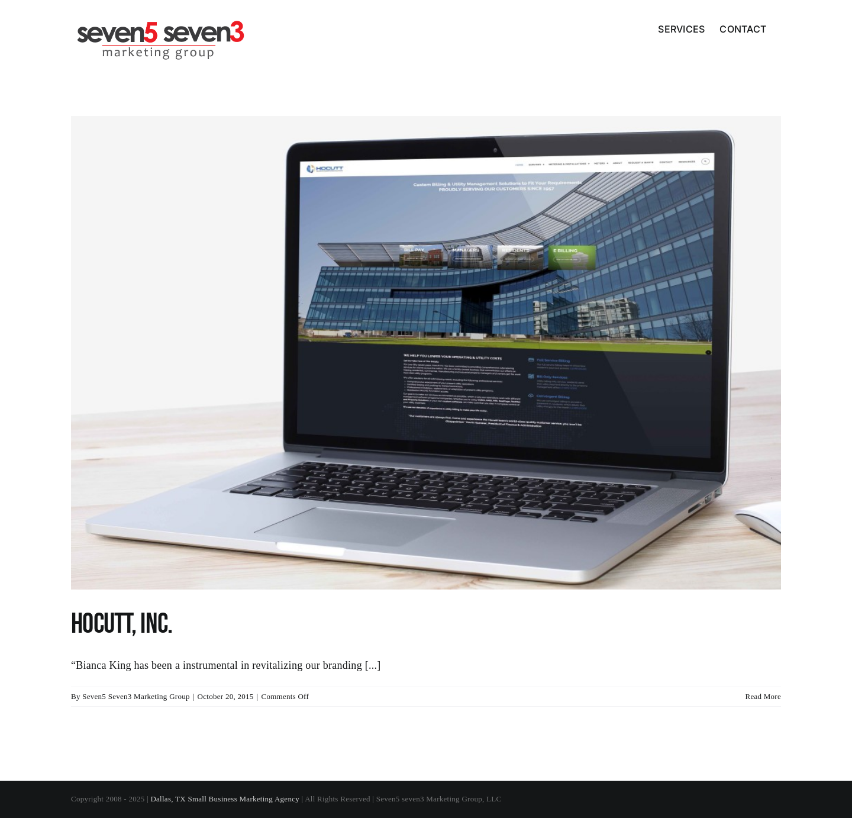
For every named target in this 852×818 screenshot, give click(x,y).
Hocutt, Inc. (121, 624)
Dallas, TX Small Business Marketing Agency (224, 798)
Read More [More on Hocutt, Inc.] (763, 696)
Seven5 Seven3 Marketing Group (136, 696)
